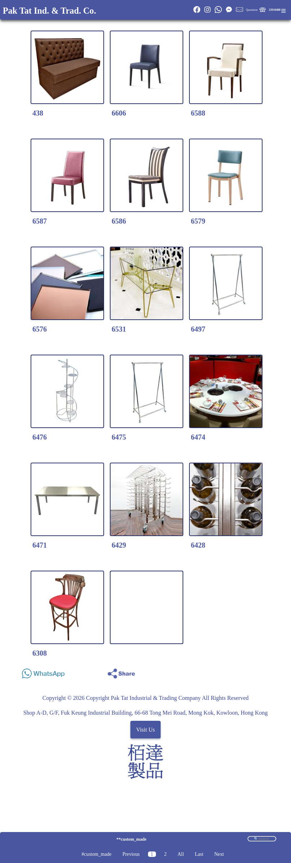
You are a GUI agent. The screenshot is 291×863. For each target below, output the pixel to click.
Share (269, 672)
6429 (119, 545)
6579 (198, 221)
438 (37, 113)
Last (199, 854)
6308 (39, 653)
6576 (39, 329)
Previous (131, 854)
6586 (119, 221)
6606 (119, 113)
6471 (39, 545)
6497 (198, 329)
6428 (198, 545)
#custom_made (96, 854)
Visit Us (145, 730)
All (181, 854)
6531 (119, 329)
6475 (119, 437)
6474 (198, 437)
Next (219, 854)
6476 (39, 437)
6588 (198, 113)
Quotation (252, 10)
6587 (39, 221)
